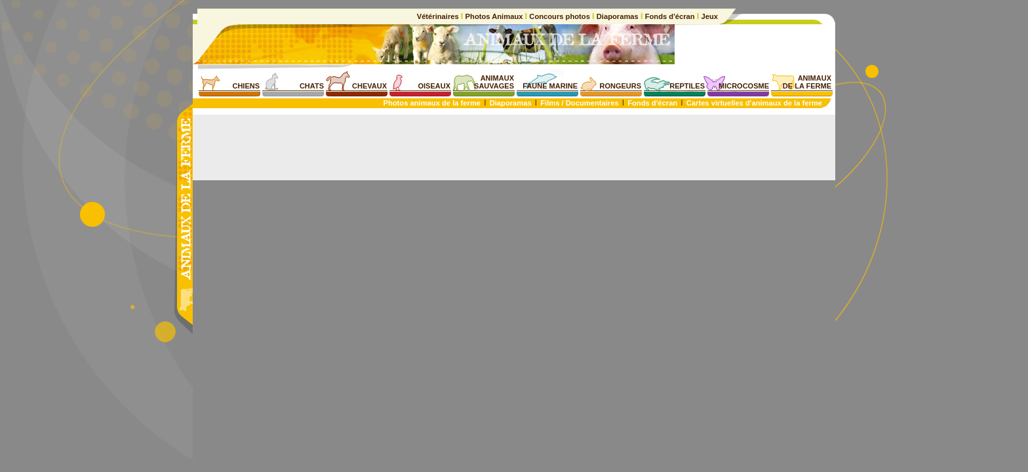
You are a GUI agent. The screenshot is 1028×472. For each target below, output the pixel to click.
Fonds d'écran (670, 16)
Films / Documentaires (579, 103)
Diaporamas (618, 16)
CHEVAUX (369, 86)
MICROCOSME (744, 86)
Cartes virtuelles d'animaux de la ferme (754, 103)
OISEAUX (434, 86)
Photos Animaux (493, 16)
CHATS (312, 86)
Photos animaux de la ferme (432, 103)
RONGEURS (620, 86)
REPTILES (687, 86)
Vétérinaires (439, 16)
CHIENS (246, 86)
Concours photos (559, 16)
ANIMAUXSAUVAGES (494, 82)
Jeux (708, 16)
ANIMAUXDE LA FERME (807, 82)
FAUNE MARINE (550, 86)
